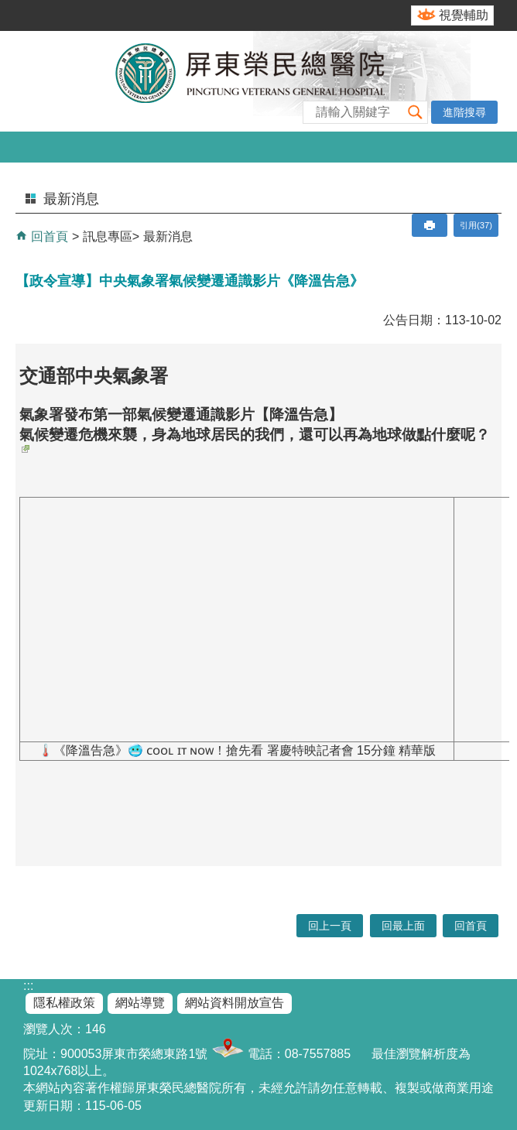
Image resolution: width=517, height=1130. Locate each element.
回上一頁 (329, 925)
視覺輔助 (463, 15)
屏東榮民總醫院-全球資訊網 (258, 81)
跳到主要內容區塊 (8, 8)
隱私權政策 (64, 1002)
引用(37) (476, 225)
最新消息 (168, 236)
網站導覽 (140, 1002)
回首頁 (48, 236)
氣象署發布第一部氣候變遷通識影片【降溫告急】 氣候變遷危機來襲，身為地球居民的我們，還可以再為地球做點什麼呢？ (254, 429)
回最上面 (403, 925)
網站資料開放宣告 (234, 1002)
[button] (415, 111)
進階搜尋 (464, 112)
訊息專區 (107, 236)
